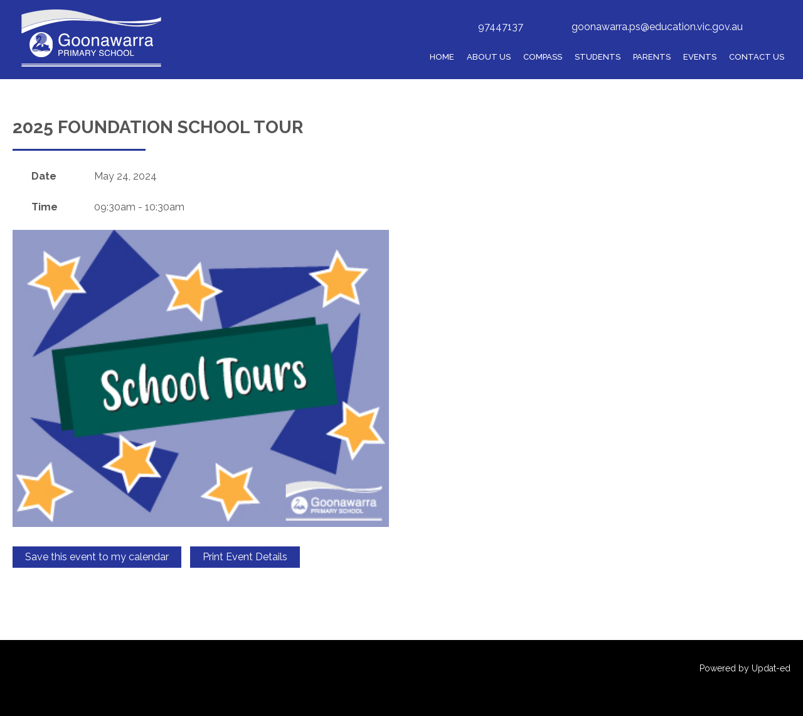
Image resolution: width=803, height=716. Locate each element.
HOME (442, 57)
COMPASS (542, 57)
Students (597, 57)
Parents (652, 57)
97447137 (500, 27)
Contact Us (756, 57)
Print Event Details (245, 557)
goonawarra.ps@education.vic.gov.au (657, 27)
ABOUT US (489, 57)
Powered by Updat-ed (744, 668)
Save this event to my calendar (97, 557)
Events (699, 57)
